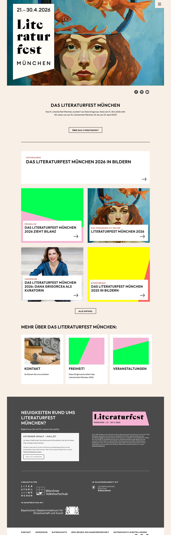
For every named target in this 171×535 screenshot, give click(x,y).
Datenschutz (59, 532)
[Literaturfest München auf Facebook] (136, 92)
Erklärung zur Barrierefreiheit (90, 532)
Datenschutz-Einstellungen (130, 532)
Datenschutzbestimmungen (32, 452)
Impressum (41, 532)
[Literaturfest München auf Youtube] (147, 92)
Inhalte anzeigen (33, 457)
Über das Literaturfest (85, 130)
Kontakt (26, 532)
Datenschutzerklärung (98, 446)
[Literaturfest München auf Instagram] (142, 92)
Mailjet (101, 438)
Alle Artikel (86, 311)
